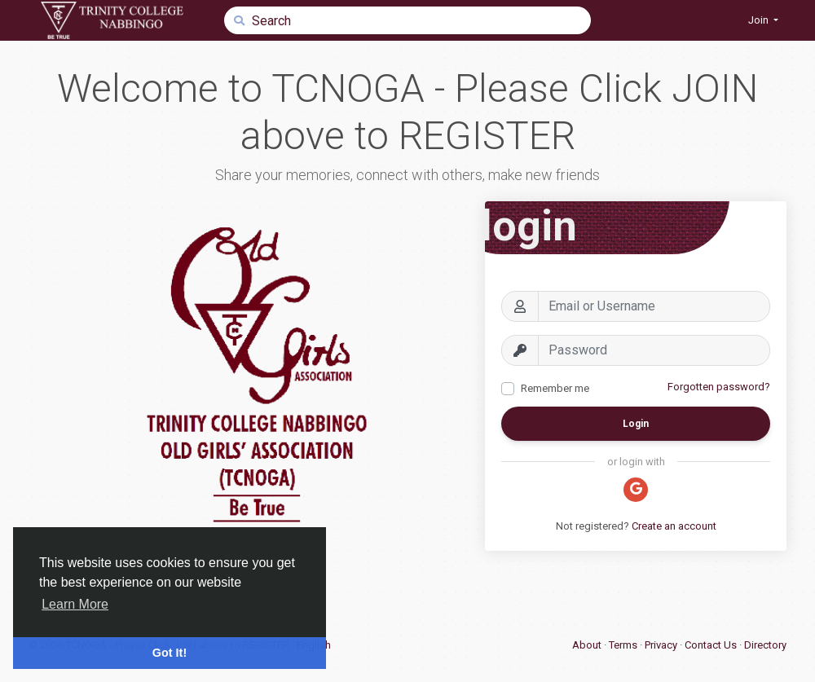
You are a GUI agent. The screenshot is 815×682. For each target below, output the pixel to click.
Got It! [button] (169, 652)
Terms (624, 645)
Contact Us (712, 645)
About (588, 645)
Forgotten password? (718, 387)
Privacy (662, 645)
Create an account (674, 526)
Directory (765, 645)
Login (636, 423)
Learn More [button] (75, 604)
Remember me (555, 388)
